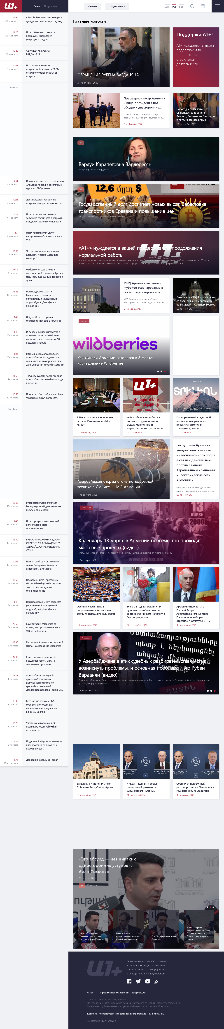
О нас (90, 992)
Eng (181, 6)
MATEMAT (108, 1021)
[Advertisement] (45, 129)
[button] (157, 371)
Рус (174, 6)
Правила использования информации (123, 992)
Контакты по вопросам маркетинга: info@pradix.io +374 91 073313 (125, 1013)
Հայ (167, 6)
